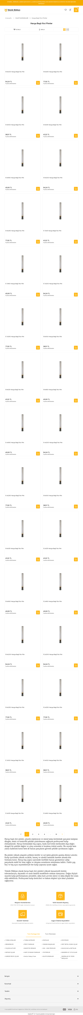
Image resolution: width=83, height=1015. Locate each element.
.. (50, 834)
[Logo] (12, 10)
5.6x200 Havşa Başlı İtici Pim (15, 654)
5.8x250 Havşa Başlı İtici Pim (52, 72)
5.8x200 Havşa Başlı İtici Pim (14, 72)
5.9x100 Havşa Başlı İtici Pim (14, 125)
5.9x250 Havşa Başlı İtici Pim (14, 231)
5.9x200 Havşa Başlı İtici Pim (52, 178)
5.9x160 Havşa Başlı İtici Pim (14, 178)
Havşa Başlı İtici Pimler (39, 18)
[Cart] (76, 10)
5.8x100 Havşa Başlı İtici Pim (52, 336)
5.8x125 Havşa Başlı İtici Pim (14, 389)
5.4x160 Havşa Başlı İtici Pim (14, 442)
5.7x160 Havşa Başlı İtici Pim (14, 284)
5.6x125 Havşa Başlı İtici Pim (14, 548)
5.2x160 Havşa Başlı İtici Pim (52, 601)
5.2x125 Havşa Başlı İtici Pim (52, 548)
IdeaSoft (30, 1014)
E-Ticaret (37, 1014)
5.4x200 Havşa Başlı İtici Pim (52, 442)
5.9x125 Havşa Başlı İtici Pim (52, 125)
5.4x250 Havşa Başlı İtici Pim (14, 495)
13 (56, 834)
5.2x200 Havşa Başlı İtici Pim (52, 654)
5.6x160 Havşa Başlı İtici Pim (14, 601)
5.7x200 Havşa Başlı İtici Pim (52, 284)
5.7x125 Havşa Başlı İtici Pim (52, 231)
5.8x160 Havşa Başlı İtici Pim (52, 389)
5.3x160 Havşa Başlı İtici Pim (52, 813)
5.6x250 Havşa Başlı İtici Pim (14, 707)
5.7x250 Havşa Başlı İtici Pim (14, 336)
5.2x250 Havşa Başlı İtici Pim (52, 707)
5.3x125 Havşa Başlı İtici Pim (14, 813)
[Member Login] (70, 10)
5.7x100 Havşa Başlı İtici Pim (14, 760)
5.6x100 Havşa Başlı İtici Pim (52, 495)
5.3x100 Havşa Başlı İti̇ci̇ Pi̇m (52, 760)
